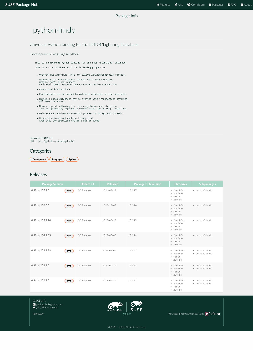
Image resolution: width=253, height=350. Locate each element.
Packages (216, 4)
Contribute (196, 4)
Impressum (38, 332)
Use (179, 4)
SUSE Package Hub (21, 5)
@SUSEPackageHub (45, 326)
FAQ (232, 4)
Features (163, 4)
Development (39, 178)
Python (72, 178)
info (69, 210)
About (246, 4)
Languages (57, 178)
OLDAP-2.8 (45, 157)
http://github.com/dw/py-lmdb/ (56, 160)
